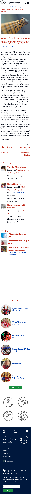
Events (5, 451)
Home (5, 436)
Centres (5, 454)
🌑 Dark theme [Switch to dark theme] (8, 461)
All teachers (15, 387)
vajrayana (18, 73)
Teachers (5, 445)
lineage (3, 82)
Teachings (6, 448)
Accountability (8, 442)
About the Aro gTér (9, 439)
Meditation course (9, 456)
